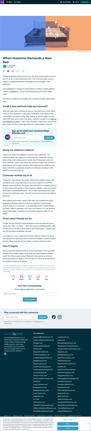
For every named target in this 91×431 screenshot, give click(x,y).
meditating (14, 92)
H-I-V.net (36, 399)
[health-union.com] (13, 333)
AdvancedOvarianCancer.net (43, 340)
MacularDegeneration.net (67, 343)
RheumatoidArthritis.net (66, 390)
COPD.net (36, 381)
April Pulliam (12, 65)
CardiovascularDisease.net (43, 370)
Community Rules (74, 416)
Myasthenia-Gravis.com (66, 358)
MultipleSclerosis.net (65, 355)
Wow (37, 277)
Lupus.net (61, 340)
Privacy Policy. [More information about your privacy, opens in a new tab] (25, 429)
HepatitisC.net (38, 396)
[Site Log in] (75, 2)
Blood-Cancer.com (40, 364)
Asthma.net (37, 349)
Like (12, 277)
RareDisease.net (63, 387)
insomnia (6, 203)
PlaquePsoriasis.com (65, 376)
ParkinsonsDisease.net (66, 373)
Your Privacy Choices (44, 416)
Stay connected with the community (21, 312)
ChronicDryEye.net (39, 373)
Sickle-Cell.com (63, 393)
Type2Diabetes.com (65, 411)
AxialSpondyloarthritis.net (42, 358)
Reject (67, 424)
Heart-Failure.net (39, 393)
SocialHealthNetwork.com (67, 402)
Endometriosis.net (39, 387)
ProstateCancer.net (65, 381)
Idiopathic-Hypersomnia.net (43, 405)
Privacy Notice (46, 141)
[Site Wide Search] (17, 2)
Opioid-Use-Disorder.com (67, 370)
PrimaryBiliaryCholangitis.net (68, 379)
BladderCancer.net (40, 361)
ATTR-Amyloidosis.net (41, 355)
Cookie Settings (60, 416)
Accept (68, 428)
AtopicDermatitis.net (40, 352)
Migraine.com (63, 352)
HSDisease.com (39, 402)
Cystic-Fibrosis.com (40, 384)
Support (21, 277)
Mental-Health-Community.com (69, 349)
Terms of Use (15, 143)
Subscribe (85, 2)
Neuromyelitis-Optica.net (67, 364)
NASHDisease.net (64, 361)
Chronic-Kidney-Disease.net (43, 379)
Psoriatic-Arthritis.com (66, 384)
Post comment (30, 299)
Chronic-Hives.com (40, 376)
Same (45, 277)
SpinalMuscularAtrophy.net (67, 405)
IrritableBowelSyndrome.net (43, 411)
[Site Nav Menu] (9, 2)
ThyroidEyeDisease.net (66, 408)
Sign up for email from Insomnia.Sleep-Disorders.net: (31, 132)
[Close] (88, 424)
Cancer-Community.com (42, 367)
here (8, 271)
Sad (29, 277)
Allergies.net (37, 343)
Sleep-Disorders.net (65, 399)
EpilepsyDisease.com (41, 390)
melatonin (10, 89)
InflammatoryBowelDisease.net (44, 408)
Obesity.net (62, 367)
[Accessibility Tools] (65, 2)
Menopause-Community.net (68, 346)
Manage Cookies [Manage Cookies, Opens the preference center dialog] (68, 419)
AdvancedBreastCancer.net (43, 337)
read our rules (25, 289)
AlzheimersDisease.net (41, 346)
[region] (45, 424)
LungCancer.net (63, 337)
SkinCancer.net (63, 396)
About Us (7, 416)
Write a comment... (10, 294)
